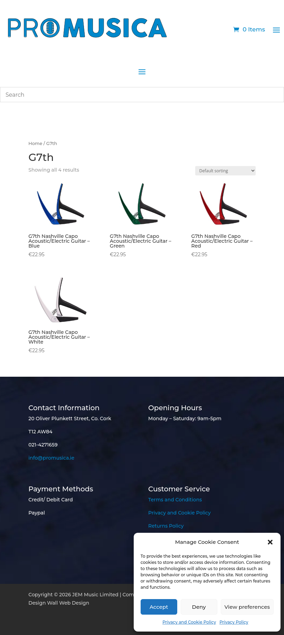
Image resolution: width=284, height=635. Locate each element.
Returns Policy (165, 526)
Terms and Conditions (175, 500)
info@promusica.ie (51, 458)
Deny (199, 607)
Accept (159, 607)
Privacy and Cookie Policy (189, 622)
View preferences (247, 607)
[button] (270, 542)
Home (35, 143)
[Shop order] (225, 170)
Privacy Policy (233, 622)
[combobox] (142, 94)
